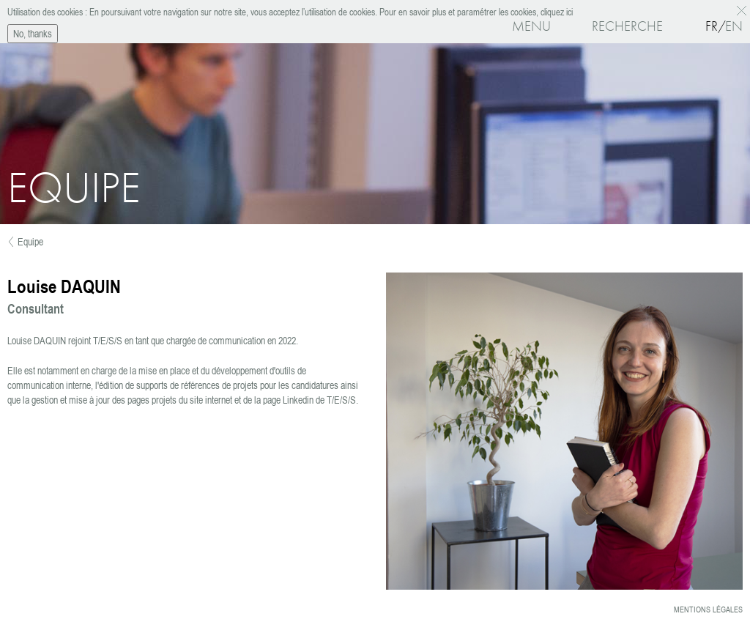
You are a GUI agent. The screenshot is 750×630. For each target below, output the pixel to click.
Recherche (627, 26)
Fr (711, 26)
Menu (531, 26)
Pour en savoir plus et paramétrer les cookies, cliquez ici (475, 11)
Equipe (30, 241)
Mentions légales (708, 609)
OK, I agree (743, 10)
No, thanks (32, 32)
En (734, 26)
